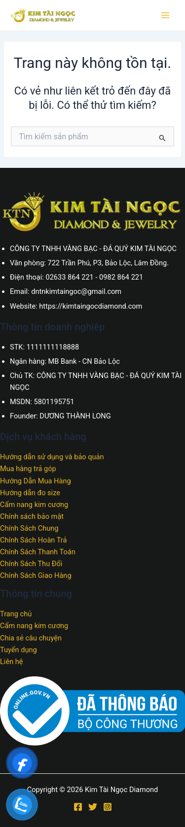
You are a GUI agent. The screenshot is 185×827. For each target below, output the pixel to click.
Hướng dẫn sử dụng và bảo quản (52, 456)
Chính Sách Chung (29, 528)
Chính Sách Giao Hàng (36, 575)
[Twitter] (92, 806)
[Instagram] (107, 806)
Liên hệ (11, 661)
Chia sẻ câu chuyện (31, 638)
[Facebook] (78, 806)
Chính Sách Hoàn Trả (33, 540)
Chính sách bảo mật (32, 516)
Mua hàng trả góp (28, 468)
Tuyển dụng (18, 649)
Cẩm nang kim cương (34, 504)
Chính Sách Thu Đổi (31, 563)
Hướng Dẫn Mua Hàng (35, 481)
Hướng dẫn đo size (30, 492)
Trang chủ (16, 613)
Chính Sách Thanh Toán (37, 551)
